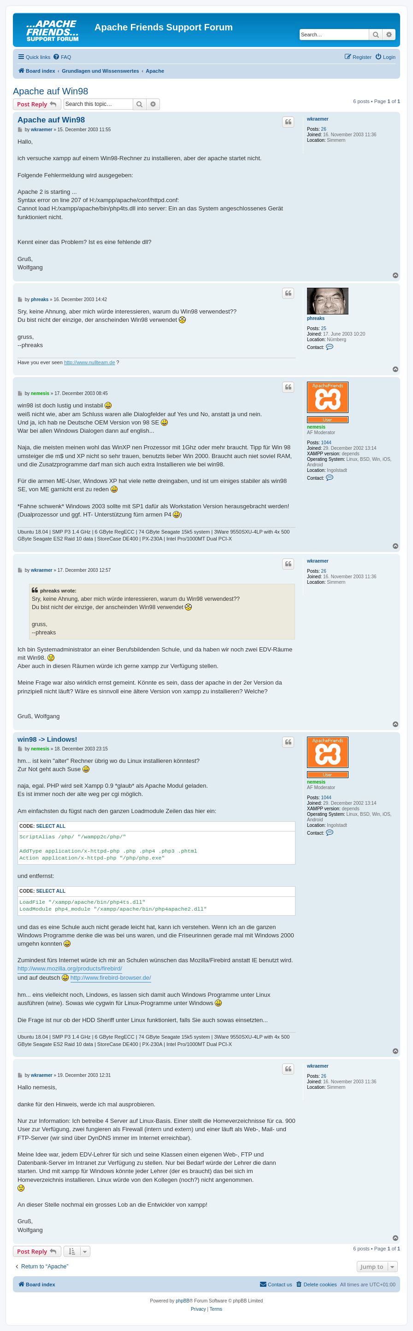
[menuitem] (62, 57)
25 (323, 328)
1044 (326, 442)
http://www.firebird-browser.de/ (111, 977)
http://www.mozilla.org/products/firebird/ (70, 968)
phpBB (182, 1300)
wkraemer (318, 119)
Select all (50, 826)
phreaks (315, 318)
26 (323, 129)
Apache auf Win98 (50, 91)
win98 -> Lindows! (47, 739)
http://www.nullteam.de (89, 362)
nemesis (316, 427)
